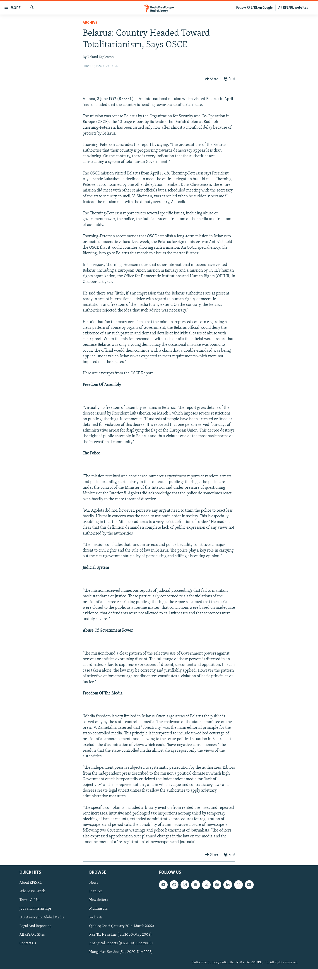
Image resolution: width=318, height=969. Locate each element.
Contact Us (27, 943)
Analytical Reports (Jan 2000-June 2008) (121, 943)
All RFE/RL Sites (32, 935)
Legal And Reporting (35, 926)
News (93, 883)
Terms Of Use (29, 900)
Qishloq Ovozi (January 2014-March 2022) (121, 926)
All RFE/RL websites (293, 8)
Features (96, 891)
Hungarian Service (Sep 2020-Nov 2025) (121, 952)
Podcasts (96, 917)
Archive (90, 23)
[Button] (211, 79)
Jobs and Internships (35, 909)
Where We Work (32, 891)
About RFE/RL (30, 883)
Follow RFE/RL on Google (254, 8)
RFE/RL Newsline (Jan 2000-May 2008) (120, 935)
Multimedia (98, 909)
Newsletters (98, 900)
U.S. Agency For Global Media (42, 917)
